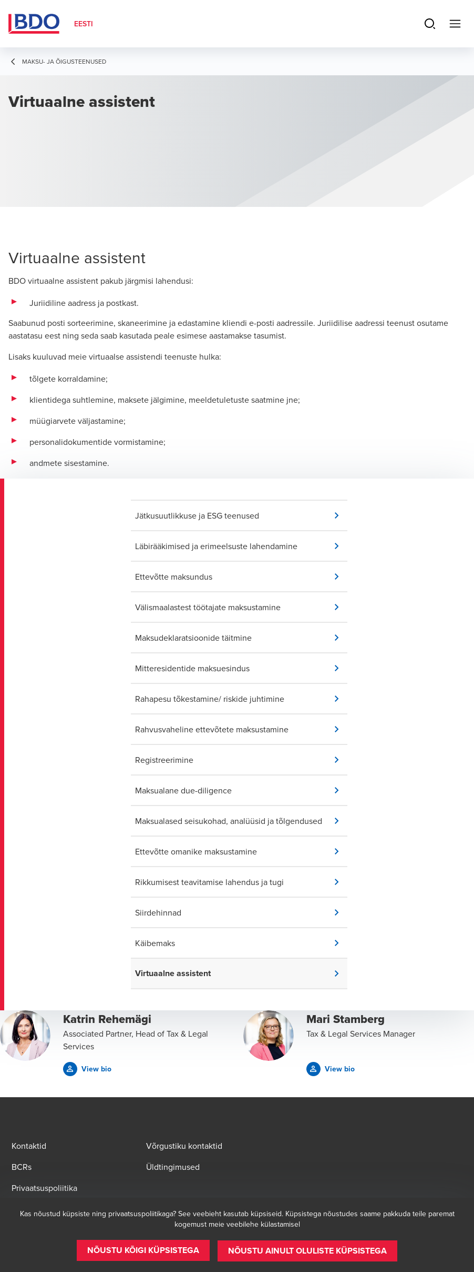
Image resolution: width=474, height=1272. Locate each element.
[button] (241, 515)
